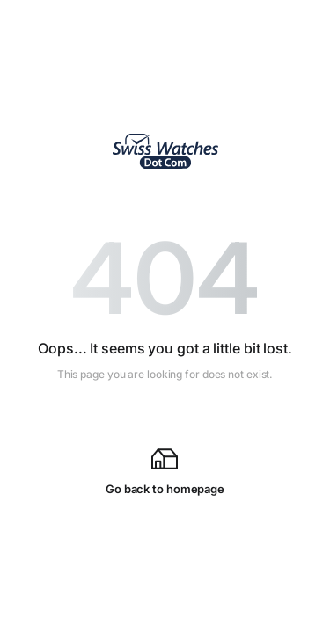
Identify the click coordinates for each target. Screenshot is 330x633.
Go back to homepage (165, 470)
